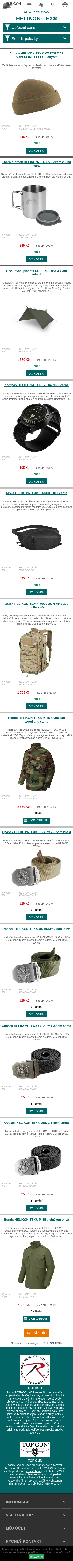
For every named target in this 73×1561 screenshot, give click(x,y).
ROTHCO (35, 1388)
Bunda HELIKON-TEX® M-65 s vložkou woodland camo (36, 719)
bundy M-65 (23, 1410)
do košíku (36, 150)
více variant (35, 820)
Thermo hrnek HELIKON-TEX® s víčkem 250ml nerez (36, 164)
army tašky (54, 1414)
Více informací (61, 1552)
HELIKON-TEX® (28, 126)
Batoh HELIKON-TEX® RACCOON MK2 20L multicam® (36, 605)
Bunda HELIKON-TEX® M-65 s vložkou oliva (36, 1219)
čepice (32, 1401)
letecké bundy (34, 1471)
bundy (28, 1404)
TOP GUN (35, 1460)
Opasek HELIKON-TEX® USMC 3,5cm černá (36, 1122)
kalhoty (10, 1404)
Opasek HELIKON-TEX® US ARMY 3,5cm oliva (36, 929)
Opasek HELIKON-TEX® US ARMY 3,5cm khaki (36, 832)
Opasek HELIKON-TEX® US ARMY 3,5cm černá (36, 1025)
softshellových (45, 1404)
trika (39, 1401)
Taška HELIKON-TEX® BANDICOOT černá (36, 493)
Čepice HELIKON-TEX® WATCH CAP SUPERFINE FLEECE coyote (36, 55)
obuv (19, 1404)
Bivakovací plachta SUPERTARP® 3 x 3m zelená (36, 272)
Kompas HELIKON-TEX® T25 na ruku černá (36, 385)
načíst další (36, 1332)
